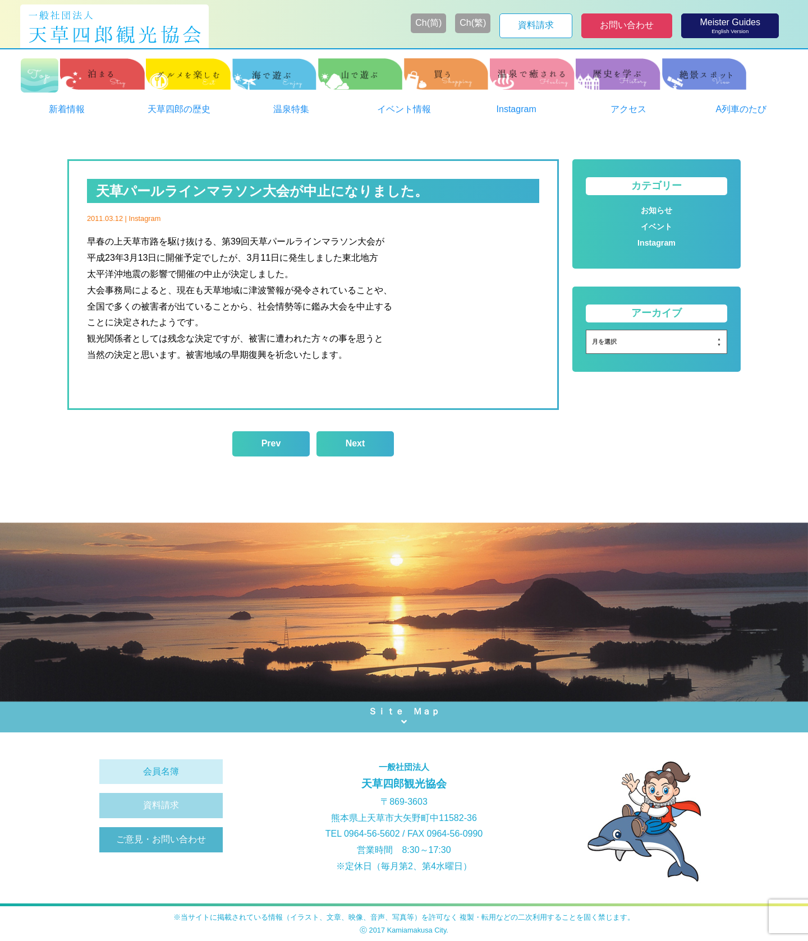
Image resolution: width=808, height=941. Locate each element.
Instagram (144, 218)
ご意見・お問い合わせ (161, 839)
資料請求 (161, 805)
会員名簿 (161, 771)
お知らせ (656, 210)
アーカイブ (656, 313)
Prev (271, 443)
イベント (656, 226)
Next (355, 443)
